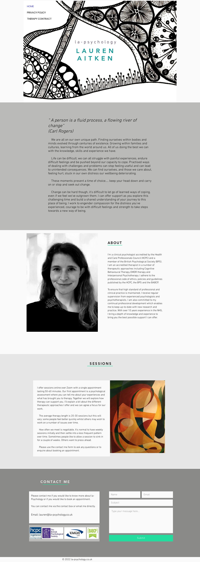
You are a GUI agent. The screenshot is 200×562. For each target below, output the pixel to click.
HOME (30, 6)
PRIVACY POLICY (36, 12)
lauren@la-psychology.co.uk (55, 514)
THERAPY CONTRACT (39, 19)
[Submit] (141, 538)
